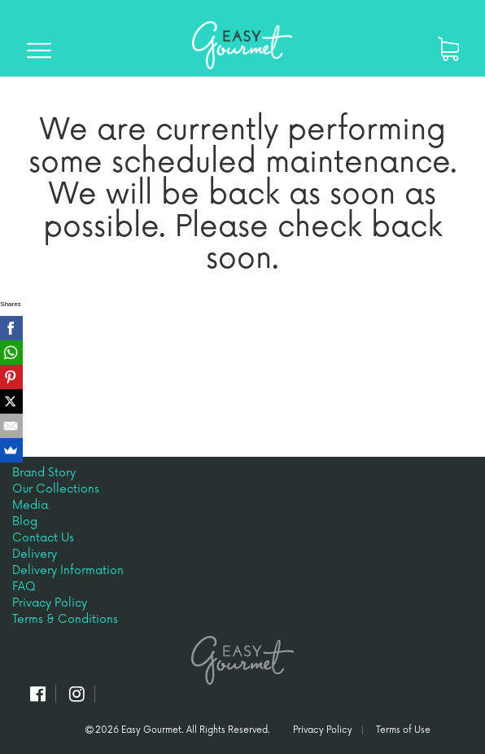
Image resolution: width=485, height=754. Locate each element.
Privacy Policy (49, 603)
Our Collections (55, 489)
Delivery (34, 554)
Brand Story (44, 473)
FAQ (24, 587)
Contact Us (43, 538)
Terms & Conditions (65, 619)
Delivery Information (68, 570)
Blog (24, 521)
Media (30, 505)
